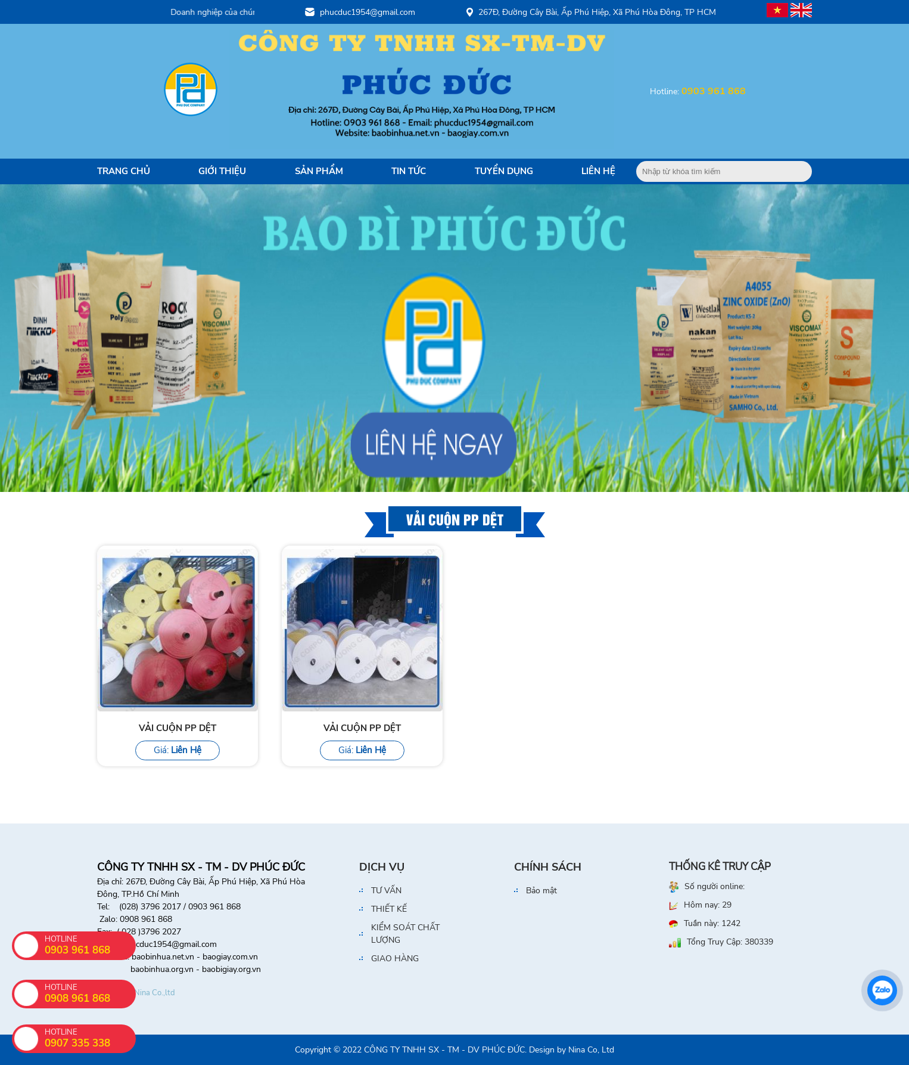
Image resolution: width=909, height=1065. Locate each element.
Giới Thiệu (222, 171)
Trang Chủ (123, 171)
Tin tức (408, 171)
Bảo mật (541, 890)
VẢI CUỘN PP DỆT (177, 728)
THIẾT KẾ (389, 909)
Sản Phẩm (319, 171)
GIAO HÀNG (395, 958)
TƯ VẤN (386, 890)
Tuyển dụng (504, 171)
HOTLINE (90, 1038)
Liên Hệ (598, 171)
